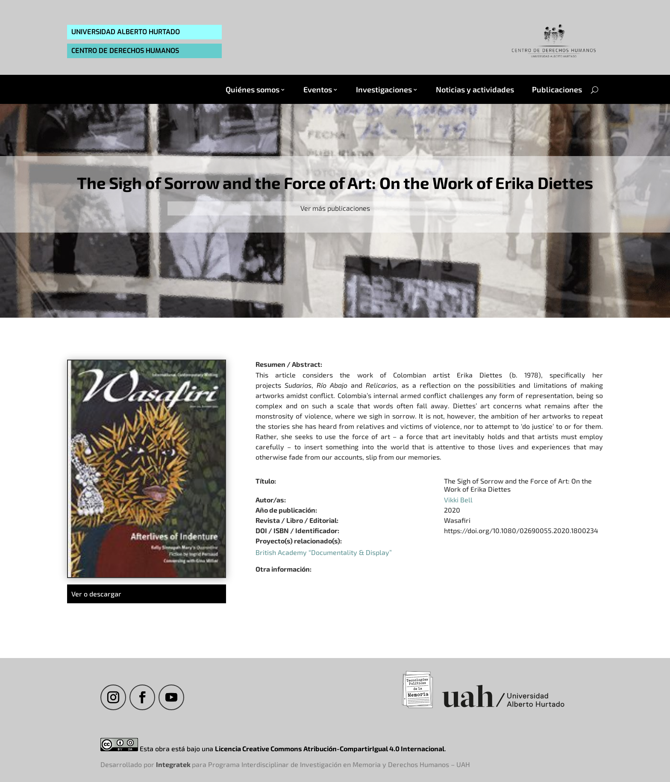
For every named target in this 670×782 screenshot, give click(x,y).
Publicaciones (557, 89)
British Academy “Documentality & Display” (324, 552)
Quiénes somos (252, 89)
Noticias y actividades (475, 89)
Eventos (317, 89)
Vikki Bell (458, 500)
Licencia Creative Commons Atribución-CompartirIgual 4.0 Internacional (329, 748)
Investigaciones (384, 89)
